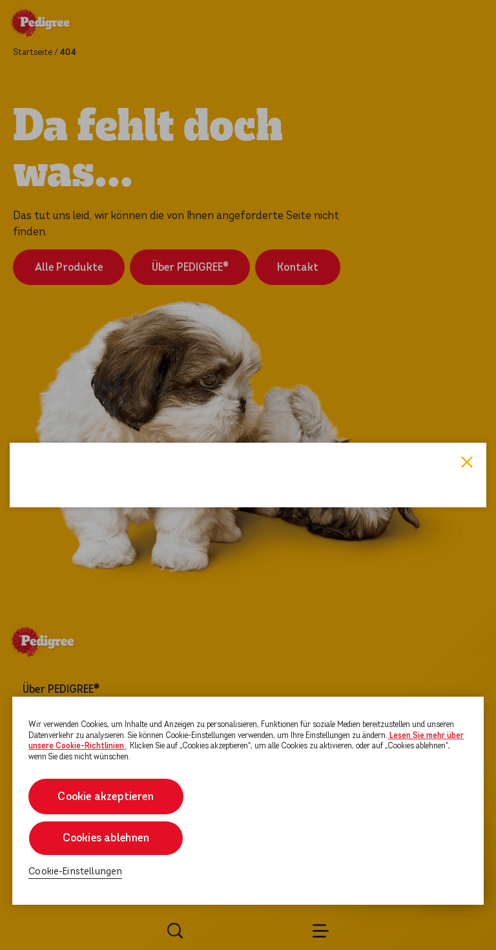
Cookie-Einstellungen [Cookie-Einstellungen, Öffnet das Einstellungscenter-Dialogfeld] (75, 871)
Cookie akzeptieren (106, 796)
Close (467, 360)
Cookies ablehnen (106, 837)
